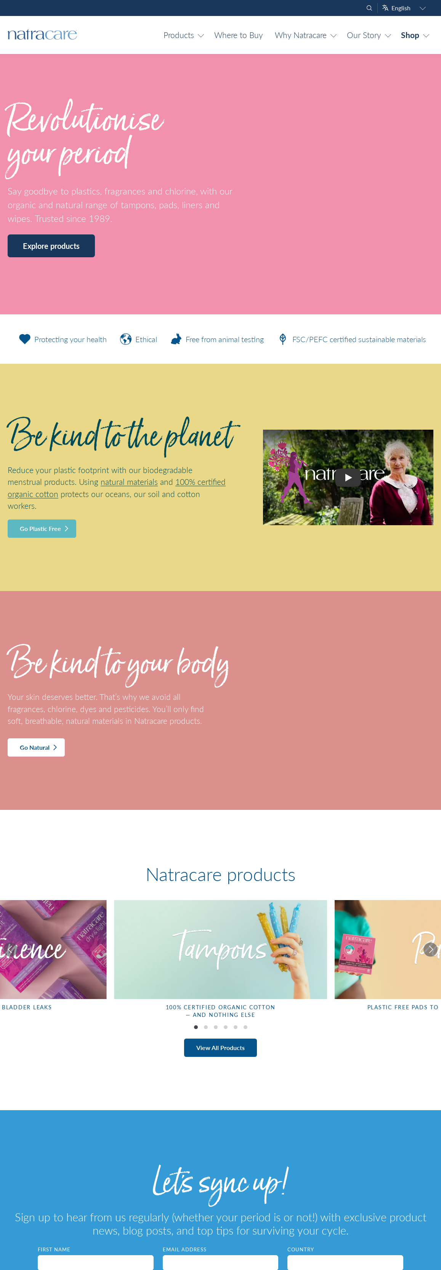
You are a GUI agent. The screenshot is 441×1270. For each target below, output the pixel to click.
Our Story (364, 35)
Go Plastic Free (40, 528)
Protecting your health (61, 339)
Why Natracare (301, 35)
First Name (54, 1249)
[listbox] (220, 962)
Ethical (136, 339)
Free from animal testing (215, 339)
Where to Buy (238, 35)
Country (300, 1249)
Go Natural (35, 747)
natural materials (129, 481)
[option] (220, 962)
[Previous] (12, 949)
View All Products (220, 1047)
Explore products (51, 245)
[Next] (428, 949)
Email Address (185, 1249)
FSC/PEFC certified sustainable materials (349, 339)
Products (179, 35)
